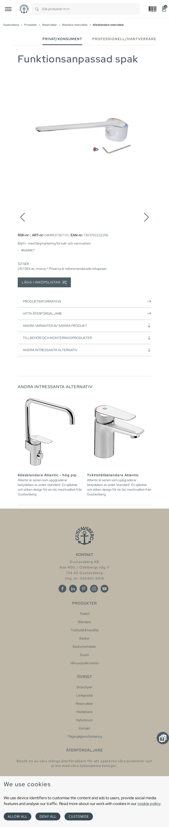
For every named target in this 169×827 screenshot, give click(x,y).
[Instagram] (94, 589)
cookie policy (149, 803)
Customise (79, 816)
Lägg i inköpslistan (44, 282)
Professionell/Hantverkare (124, 39)
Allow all (17, 816)
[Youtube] (104, 589)
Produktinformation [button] (87, 301)
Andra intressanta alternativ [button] (87, 350)
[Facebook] (62, 589)
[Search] (37, 9)
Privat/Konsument (62, 39)
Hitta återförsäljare (87, 313)
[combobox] (91, 9)
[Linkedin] (73, 589)
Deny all (48, 816)
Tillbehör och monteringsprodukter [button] (87, 337)
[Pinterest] (83, 589)
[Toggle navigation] (8, 9)
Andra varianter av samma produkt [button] (87, 325)
